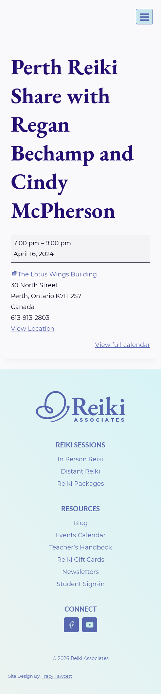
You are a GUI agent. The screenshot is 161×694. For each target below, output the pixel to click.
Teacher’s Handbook (80, 547)
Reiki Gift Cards (80, 559)
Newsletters (80, 572)
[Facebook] (71, 625)
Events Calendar (80, 535)
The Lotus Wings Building (54, 274)
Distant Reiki (80, 471)
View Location (32, 328)
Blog (80, 523)
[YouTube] (89, 625)
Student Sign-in (81, 584)
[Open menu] (144, 17)
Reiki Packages (80, 483)
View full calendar (122, 345)
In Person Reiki (81, 459)
